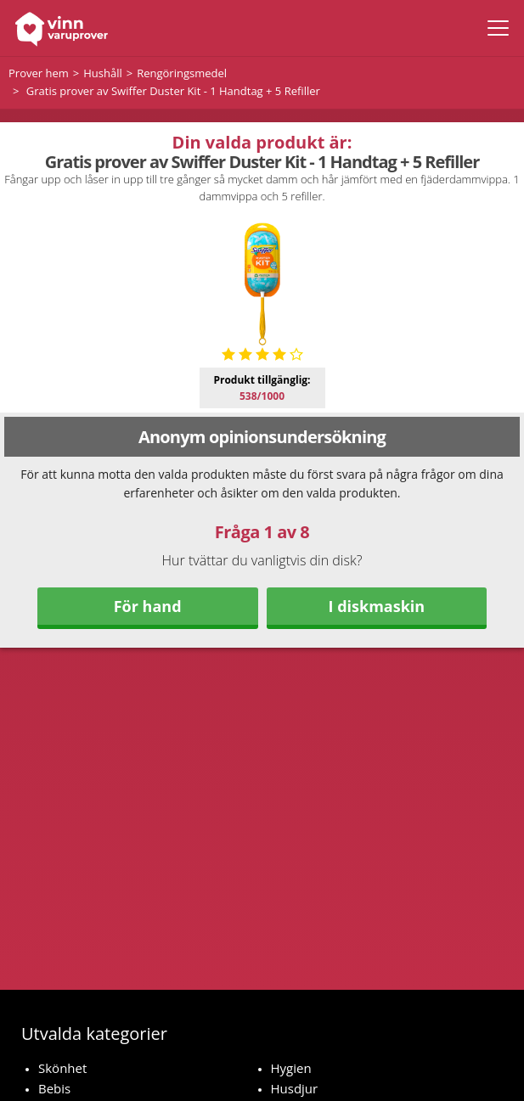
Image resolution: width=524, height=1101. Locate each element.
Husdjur (294, 1088)
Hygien (291, 1067)
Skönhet (62, 1067)
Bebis (54, 1088)
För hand (148, 606)
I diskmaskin (377, 606)
